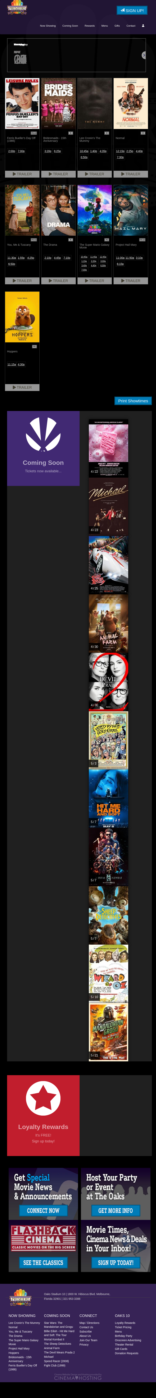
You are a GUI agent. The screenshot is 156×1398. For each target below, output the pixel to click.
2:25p (129, 166)
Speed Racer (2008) (56, 1376)
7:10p (66, 273)
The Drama (15, 1351)
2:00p (11, 166)
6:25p (57, 166)
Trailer (22, 190)
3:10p (139, 273)
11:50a (129, 273)
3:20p (48, 166)
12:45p (103, 272)
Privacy (84, 1360)
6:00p (103, 281)
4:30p (21, 380)
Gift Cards (121, 1364)
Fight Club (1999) (54, 1381)
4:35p (103, 166)
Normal (13, 1343)
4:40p (139, 166)
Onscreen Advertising (128, 1356)
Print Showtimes (133, 416)
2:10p (48, 273)
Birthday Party (123, 1351)
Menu (104, 41)
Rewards (90, 41)
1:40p (93, 166)
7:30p (120, 173)
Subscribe (86, 1347)
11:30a (11, 273)
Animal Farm (52, 1363)
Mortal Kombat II (54, 1355)
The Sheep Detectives (57, 1359)
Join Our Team (89, 1356)
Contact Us (86, 1343)
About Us (85, 1351)
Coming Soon (70, 41)
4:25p (30, 273)
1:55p (21, 273)
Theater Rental (124, 1360)
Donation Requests (126, 1369)
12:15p (120, 166)
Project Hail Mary (19, 1364)
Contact (130, 41)
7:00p (21, 166)
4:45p (57, 273)
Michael (49, 1372)
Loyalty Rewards (125, 1338)
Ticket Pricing (123, 1343)
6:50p (84, 173)
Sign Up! (132, 10)
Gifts (117, 41)
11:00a (120, 273)
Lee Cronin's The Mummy (24, 1338)
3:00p (103, 277)
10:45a (84, 166)
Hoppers (14, 1368)
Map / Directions (89, 1338)
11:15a (11, 380)
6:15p (120, 279)
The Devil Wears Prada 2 (59, 1368)
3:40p (84, 281)
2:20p (93, 277)
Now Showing (48, 41)
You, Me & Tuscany (20, 1347)
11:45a (93, 272)
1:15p (84, 277)
